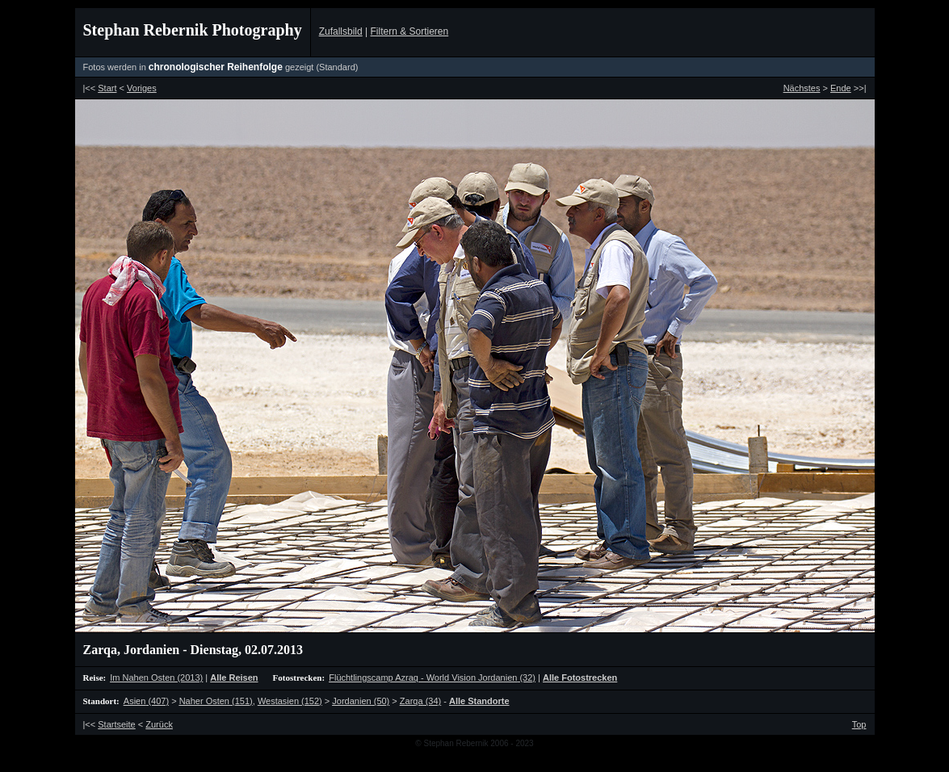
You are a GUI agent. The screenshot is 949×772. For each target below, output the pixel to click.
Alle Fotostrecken (580, 677)
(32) (432, 677)
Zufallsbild (341, 31)
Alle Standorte (479, 701)
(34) (420, 701)
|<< (100, 88)
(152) (290, 701)
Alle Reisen (234, 677)
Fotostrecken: (299, 677)
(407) (146, 701)
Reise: (95, 677)
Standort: (101, 701)
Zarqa (100, 650)
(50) (360, 701)
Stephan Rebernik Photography (192, 30)
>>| (848, 88)
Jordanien (151, 650)
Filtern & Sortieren (409, 31)
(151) (216, 701)
